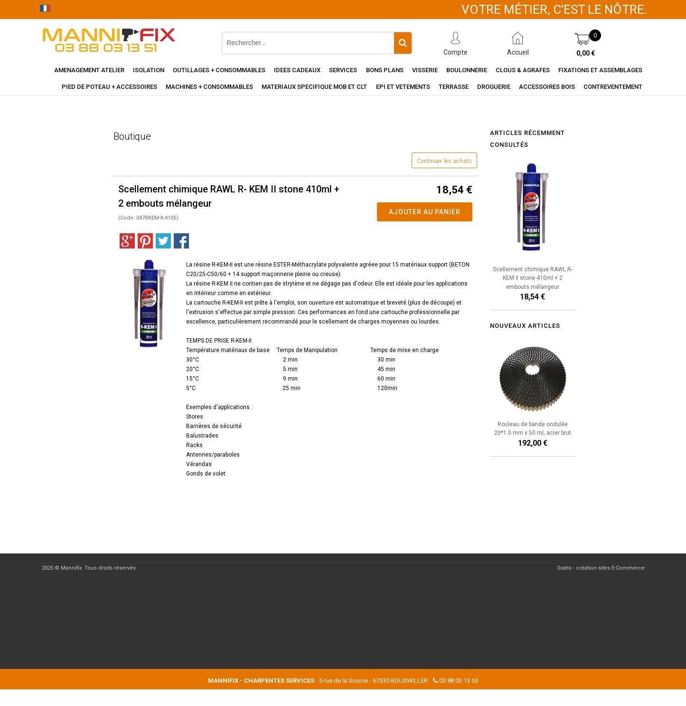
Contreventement (612, 86)
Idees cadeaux (297, 70)
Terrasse (454, 86)
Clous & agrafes (523, 70)
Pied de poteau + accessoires (109, 86)
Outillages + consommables (219, 70)
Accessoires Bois (547, 86)
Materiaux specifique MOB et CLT (314, 86)
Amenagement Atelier (89, 70)
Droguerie (493, 86)
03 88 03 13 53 (458, 680)
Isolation (148, 70)
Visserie (425, 70)
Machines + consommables (209, 86)
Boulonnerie (466, 70)
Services (343, 70)
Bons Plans (385, 70)
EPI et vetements (403, 86)
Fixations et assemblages (600, 70)
